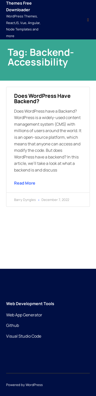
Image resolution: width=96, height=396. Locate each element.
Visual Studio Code (23, 336)
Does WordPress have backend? (42, 98)
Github (12, 325)
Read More (24, 183)
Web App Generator (24, 315)
